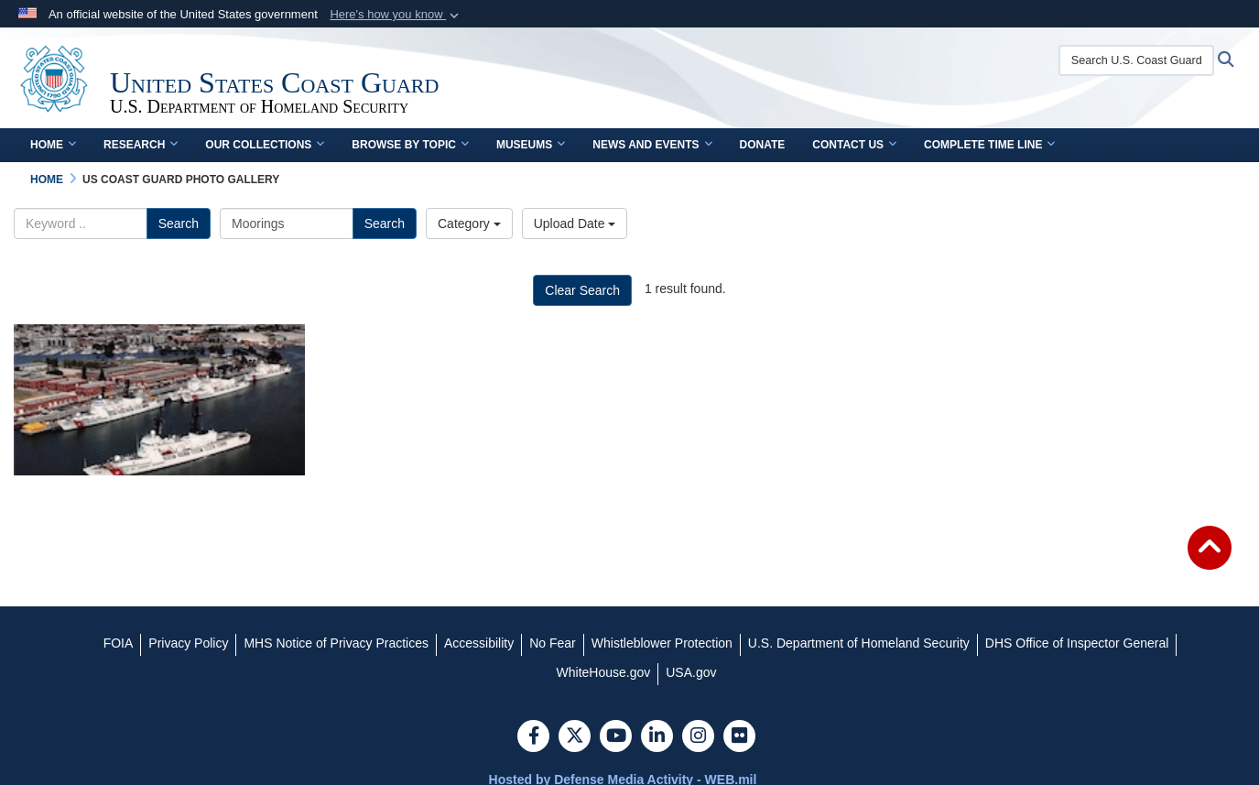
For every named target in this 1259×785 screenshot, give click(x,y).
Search (178, 223)
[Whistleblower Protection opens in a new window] (662, 643)
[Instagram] (698, 737)
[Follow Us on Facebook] (533, 737)
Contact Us (854, 144)
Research (140, 144)
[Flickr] (739, 737)
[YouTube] (616, 737)
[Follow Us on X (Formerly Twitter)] (575, 737)
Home (53, 144)
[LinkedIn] (657, 737)
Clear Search (582, 290)
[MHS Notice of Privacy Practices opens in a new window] (336, 643)
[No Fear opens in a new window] (552, 643)
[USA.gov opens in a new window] (691, 672)
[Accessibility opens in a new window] (479, 643)
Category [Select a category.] (469, 223)
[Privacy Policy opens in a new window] (188, 643)
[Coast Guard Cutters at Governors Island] (159, 399)
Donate (763, 144)
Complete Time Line (989, 144)
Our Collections (264, 144)
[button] (396, 14)
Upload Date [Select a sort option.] (575, 223)
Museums (530, 144)
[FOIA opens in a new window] (118, 643)
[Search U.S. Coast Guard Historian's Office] (1136, 60)
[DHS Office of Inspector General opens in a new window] (1077, 643)
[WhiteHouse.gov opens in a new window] (604, 672)
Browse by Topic (410, 144)
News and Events (651, 144)
